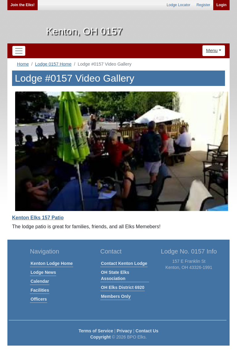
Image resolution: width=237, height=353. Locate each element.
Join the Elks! (22, 5)
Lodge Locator (178, 5)
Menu (212, 50)
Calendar (40, 281)
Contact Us (146, 330)
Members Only (116, 296)
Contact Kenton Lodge (124, 263)
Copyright (100, 337)
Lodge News (43, 272)
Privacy (124, 330)
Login (221, 5)
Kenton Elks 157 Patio (38, 217)
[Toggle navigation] (18, 51)
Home (23, 64)
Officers (39, 299)
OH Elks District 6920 (122, 287)
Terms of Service (96, 330)
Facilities (40, 290)
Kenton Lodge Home (52, 263)
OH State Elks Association (115, 275)
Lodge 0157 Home (53, 64)
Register (203, 5)
